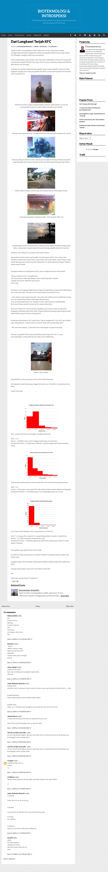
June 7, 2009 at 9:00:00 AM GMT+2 (19, 742)
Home (38, 606)
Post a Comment (9, 859)
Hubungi (46, 35)
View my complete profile (87, 73)
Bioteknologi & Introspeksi (54, 13)
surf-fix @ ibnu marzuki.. (16, 733)
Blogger (96, 149)
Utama (3, 35)
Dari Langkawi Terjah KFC (31, 41)
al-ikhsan (11, 777)
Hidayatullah (12, 616)
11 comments (52, 46)
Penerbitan (37, 35)
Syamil (10, 838)
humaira (10, 644)
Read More (65, 595)
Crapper (10, 761)
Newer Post (6, 606)
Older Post (69, 606)
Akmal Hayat (12, 716)
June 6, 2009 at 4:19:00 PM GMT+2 (19, 679)
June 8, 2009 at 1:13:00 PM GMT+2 (19, 833)
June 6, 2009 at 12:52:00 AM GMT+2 (19, 639)
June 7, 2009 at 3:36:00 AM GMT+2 (19, 728)
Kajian (29, 35)
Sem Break (43, 46)
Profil (10, 35)
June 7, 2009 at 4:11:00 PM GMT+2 (19, 789)
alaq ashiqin (12, 667)
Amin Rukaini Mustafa (16, 683)
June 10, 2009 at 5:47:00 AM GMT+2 (19, 854)
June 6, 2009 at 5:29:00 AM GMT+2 (19, 662)
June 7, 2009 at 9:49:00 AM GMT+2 (19, 772)
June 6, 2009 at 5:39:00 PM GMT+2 (19, 711)
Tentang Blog (19, 35)
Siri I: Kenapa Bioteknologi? (88, 104)
